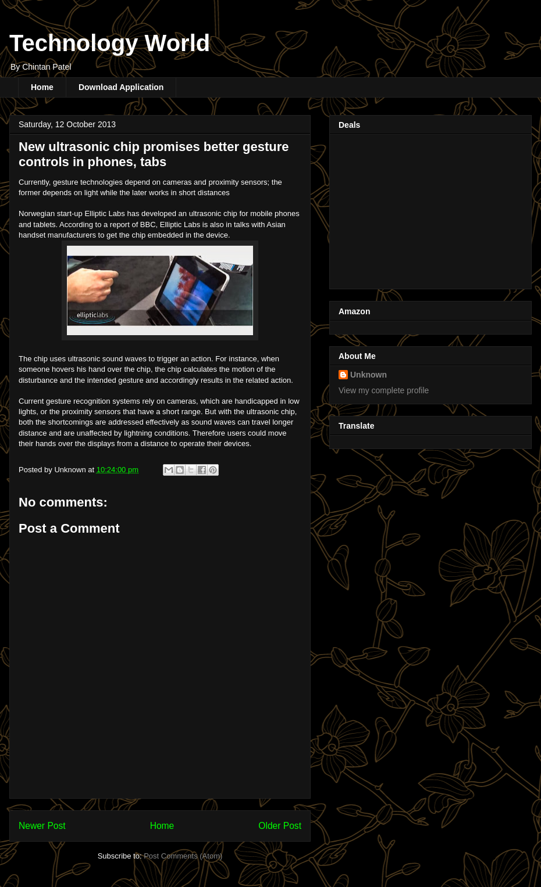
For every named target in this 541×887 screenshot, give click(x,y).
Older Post (279, 826)
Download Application (121, 87)
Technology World (109, 43)
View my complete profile (384, 390)
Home (42, 87)
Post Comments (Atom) (183, 856)
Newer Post (42, 826)
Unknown (368, 374)
